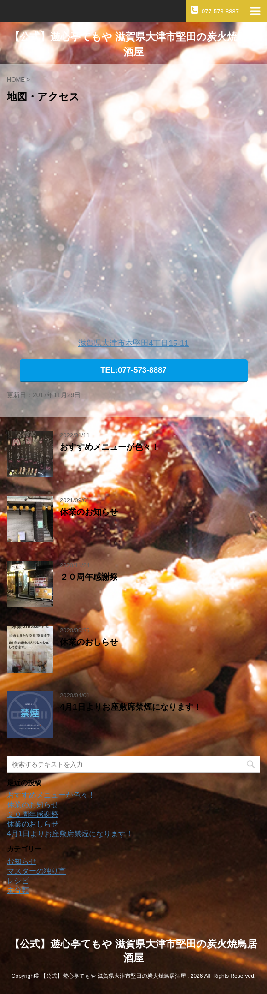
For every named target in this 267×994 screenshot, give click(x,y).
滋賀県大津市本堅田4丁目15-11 (133, 343)
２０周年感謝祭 (89, 577)
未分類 (18, 890)
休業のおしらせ (89, 642)
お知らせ (21, 861)
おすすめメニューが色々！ (109, 447)
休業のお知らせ (89, 512)
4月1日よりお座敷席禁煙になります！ (131, 707)
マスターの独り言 (36, 871)
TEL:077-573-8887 (133, 370)
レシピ (18, 881)
